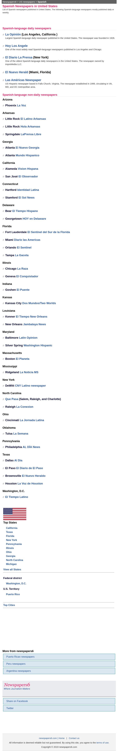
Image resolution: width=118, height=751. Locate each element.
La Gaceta (22, 255)
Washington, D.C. (16, 583)
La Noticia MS (29, 372)
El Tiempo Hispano (25, 211)
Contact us (74, 738)
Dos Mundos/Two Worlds (39, 303)
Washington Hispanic (38, 345)
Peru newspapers (16, 664)
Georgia (10, 556)
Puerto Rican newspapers (20, 656)
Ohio (9, 552)
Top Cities (9, 605)
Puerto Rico (13, 594)
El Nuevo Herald (16, 72)
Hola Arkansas (30, 126)
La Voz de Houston (30, 483)
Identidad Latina (28, 189)
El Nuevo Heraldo (33, 475)
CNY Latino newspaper (30, 385)
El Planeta (22, 358)
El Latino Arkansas (33, 118)
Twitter (10, 708)
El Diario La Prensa (18, 57)
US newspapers (27, 2)
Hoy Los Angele (16, 45)
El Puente (23, 289)
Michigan (11, 564)
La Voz (21, 105)
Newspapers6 (9, 2)
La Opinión (13, 34)
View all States (12, 569)
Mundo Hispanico (27, 155)
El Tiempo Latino (16, 497)
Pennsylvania (14, 544)
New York (11, 540)
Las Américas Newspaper (23, 80)
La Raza (22, 268)
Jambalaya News (34, 324)
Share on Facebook (17, 701)
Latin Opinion (28, 337)
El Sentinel (24, 247)
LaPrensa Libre (31, 134)
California (11, 528)
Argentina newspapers (18, 671)
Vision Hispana (28, 168)
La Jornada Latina (32, 420)
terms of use (102, 742)
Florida (10, 536)
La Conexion (24, 406)
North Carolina (14, 560)
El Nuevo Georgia (27, 147)
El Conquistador (27, 276)
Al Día (18, 460)
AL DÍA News (31, 447)
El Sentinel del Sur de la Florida (49, 232)
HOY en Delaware (34, 218)
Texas (9, 532)
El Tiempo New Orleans (31, 316)
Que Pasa (11, 399)
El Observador (28, 176)
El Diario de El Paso (29, 468)
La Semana (20, 433)
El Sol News (26, 197)
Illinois (10, 548)
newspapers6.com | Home (52, 738)
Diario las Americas (27, 239)
